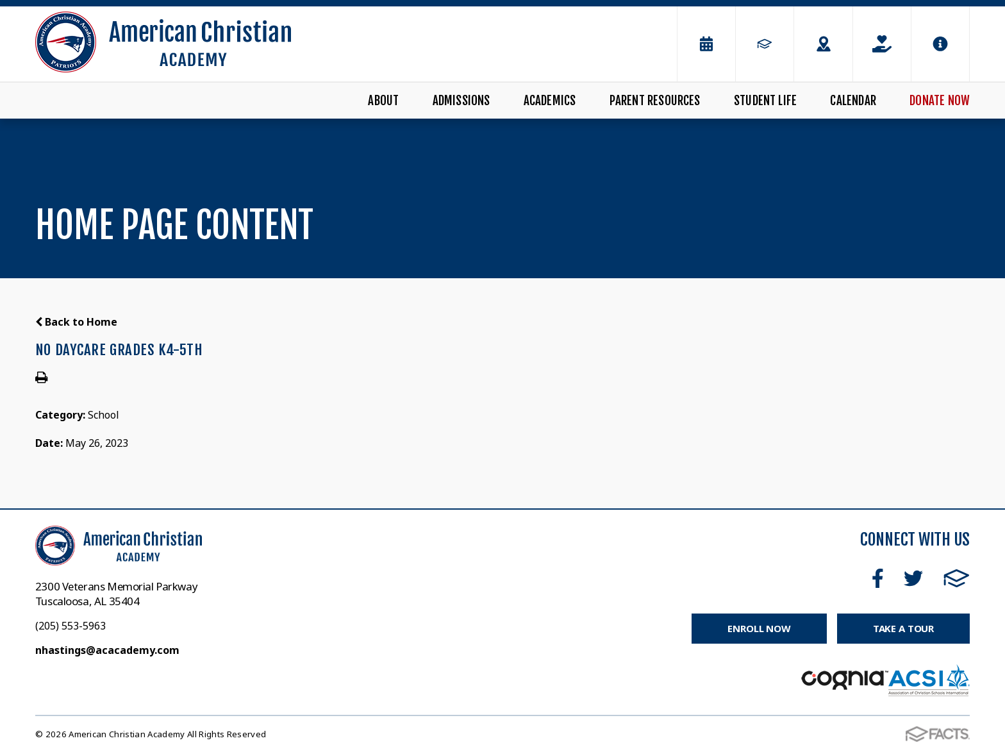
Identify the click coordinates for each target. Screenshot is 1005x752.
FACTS (956, 578)
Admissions (461, 100)
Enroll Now (759, 628)
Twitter (913, 578)
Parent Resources (655, 100)
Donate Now (939, 100)
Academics (550, 100)
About (383, 100)
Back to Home (76, 322)
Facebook (878, 578)
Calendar (853, 100)
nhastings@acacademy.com (107, 650)
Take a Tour (903, 628)
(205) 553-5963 (70, 626)
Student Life (765, 100)
